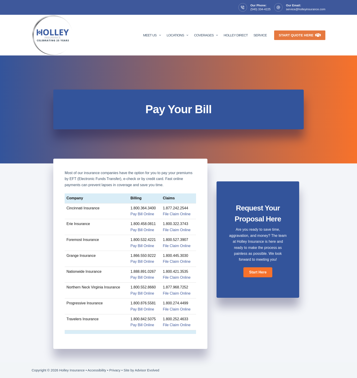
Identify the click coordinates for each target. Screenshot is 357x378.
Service (260, 35)
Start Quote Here (300, 35)
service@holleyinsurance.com (305, 9)
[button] (257, 272)
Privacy (114, 370)
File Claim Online (177, 214)
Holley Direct (236, 35)
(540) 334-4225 (260, 9)
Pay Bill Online (142, 214)
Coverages (207, 35)
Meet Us (153, 35)
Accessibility (97, 370)
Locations (178, 35)
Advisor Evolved (147, 370)
